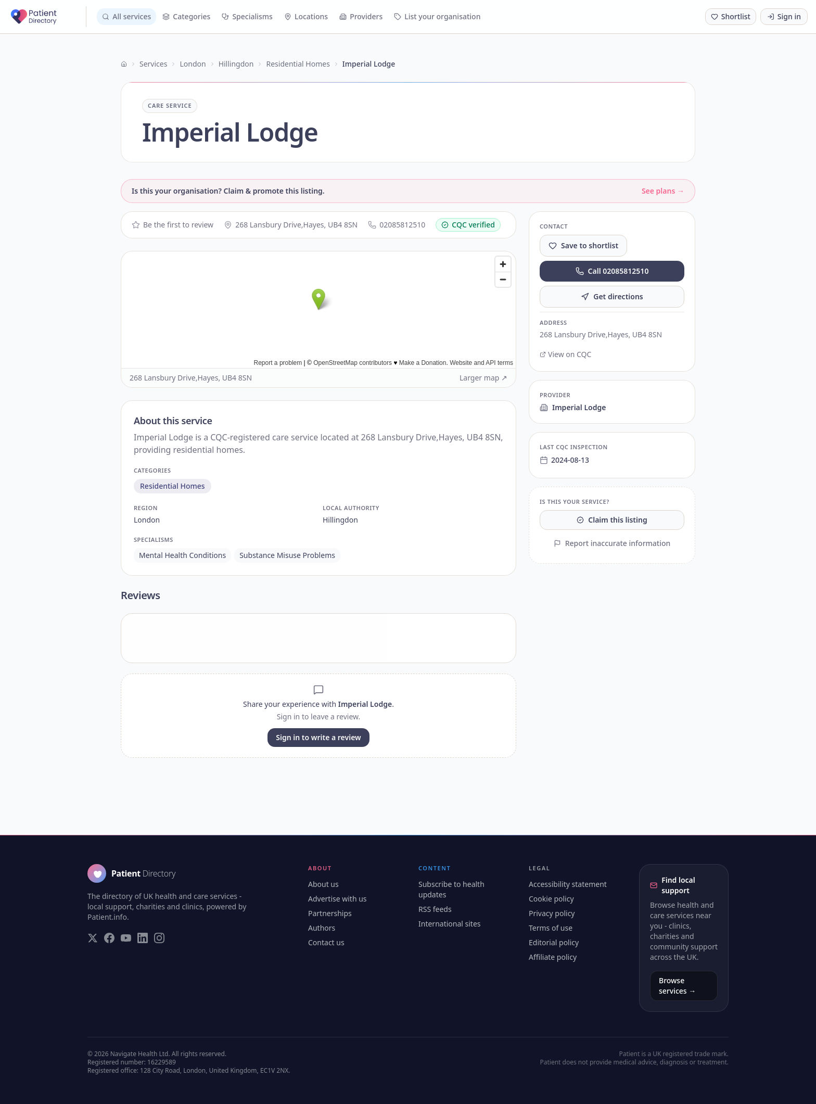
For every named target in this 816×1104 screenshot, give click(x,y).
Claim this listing (612, 520)
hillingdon (340, 520)
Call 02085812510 (612, 271)
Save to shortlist (583, 245)
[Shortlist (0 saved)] (730, 16)
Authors (321, 928)
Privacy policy (552, 913)
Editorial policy (554, 942)
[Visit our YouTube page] (126, 938)
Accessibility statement (568, 884)
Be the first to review (172, 225)
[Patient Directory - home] (47, 16)
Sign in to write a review (318, 737)
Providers (360, 16)
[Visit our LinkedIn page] (142, 938)
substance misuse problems (287, 555)
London (193, 64)
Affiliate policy (553, 957)
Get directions (612, 296)
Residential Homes (297, 64)
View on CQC (565, 354)
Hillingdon (236, 64)
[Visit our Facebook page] (109, 938)
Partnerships (330, 913)
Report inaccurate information (612, 543)
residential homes (172, 486)
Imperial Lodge (573, 407)
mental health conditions (182, 555)
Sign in (784, 16)
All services (126, 16)
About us (323, 884)
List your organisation (437, 16)
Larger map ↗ (483, 378)
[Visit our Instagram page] (159, 938)
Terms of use (550, 928)
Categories (186, 16)
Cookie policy (551, 899)
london (147, 520)
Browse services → (677, 985)
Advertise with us (337, 899)
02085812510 (396, 225)
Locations (306, 16)
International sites (449, 924)
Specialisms (247, 16)
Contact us (326, 942)
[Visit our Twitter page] (92, 938)
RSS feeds (435, 909)
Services (153, 64)
